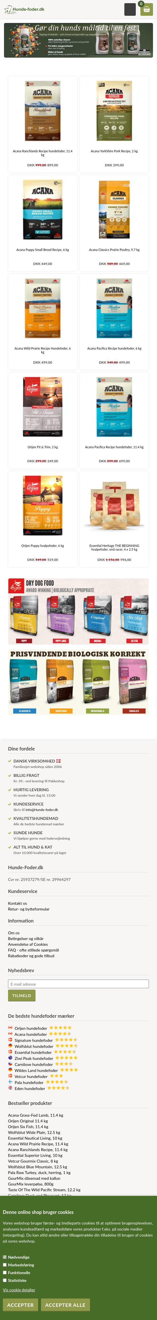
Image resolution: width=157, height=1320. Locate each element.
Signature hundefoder (46, 1040)
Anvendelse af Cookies (28, 944)
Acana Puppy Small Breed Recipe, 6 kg (42, 249)
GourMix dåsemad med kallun (34, 1178)
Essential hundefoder (45, 1052)
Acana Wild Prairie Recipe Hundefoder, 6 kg (43, 350)
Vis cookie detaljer (19, 1289)
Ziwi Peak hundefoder (46, 1058)
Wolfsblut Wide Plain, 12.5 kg (34, 1132)
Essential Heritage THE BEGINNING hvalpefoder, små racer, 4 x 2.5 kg (114, 547)
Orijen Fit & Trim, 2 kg (43, 447)
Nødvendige (19, 1257)
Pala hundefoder (41, 1082)
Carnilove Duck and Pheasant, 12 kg (39, 1195)
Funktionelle (19, 1272)
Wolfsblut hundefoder (46, 1046)
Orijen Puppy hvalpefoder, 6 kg (42, 545)
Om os (13, 932)
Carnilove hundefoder (44, 1064)
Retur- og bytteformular (29, 908)
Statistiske (17, 1280)
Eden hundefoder (42, 1088)
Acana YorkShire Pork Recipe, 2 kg (114, 151)
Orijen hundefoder (43, 1028)
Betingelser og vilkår (26, 938)
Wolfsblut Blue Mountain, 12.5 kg (37, 1166)
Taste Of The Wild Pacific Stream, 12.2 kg (44, 1189)
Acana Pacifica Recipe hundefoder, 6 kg (114, 348)
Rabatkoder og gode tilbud (31, 955)
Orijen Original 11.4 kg (28, 1120)
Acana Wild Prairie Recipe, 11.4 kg (38, 1143)
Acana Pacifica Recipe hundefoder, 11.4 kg (114, 447)
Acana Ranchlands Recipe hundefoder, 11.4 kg (42, 153)
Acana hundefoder (43, 1034)
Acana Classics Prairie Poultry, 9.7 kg (114, 249)
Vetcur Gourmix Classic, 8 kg (33, 1161)
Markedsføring (21, 1264)
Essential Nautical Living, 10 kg (35, 1138)
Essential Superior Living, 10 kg (35, 1155)
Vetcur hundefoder (39, 1076)
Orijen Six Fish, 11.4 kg (28, 1126)
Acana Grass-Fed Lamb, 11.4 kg (35, 1115)
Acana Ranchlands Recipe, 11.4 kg (38, 1149)
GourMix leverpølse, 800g (31, 1183)
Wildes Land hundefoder (46, 1070)
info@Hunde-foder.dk (41, 810)
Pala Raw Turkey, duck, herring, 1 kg (39, 1172)
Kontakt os (17, 903)
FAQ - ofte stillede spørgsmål (33, 949)
